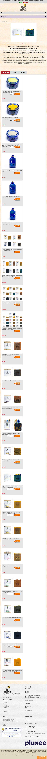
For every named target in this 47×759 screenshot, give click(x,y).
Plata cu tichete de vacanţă (8, 719)
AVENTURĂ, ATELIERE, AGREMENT (33, 697)
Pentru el (28, 707)
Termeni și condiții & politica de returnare (32, 755)
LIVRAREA (22, 72)
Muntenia (6, 708)
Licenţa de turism (29, 747)
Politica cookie (6, 723)
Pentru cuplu (28, 706)
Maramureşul (6, 706)
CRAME (27, 692)
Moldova (5, 707)
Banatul (5, 702)
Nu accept (26, 2)
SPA (27, 693)
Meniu (3, 13)
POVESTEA (14, 72)
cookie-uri (26, 0)
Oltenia (5, 710)
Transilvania (6, 711)
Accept (20, 2)
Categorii (3, 16)
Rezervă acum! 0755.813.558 (41, 757)
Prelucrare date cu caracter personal (10, 721)
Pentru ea (28, 709)
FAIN (6, 21)
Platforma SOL (5, 725)
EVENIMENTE (29, 696)
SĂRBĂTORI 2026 (29, 700)
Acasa (3, 21)
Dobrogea (6, 705)
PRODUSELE (5, 72)
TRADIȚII (28, 691)
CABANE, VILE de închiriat (31, 699)
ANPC (4, 724)
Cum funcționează (6, 718)
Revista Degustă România (8, 720)
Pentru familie (29, 710)
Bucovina (5, 703)
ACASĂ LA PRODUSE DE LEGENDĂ (33, 695)
